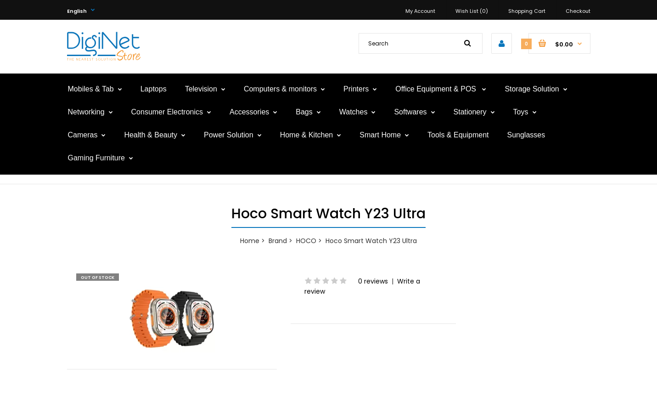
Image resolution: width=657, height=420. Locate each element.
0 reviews (373, 281)
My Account (420, 11)
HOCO (306, 240)
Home (249, 240)
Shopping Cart (526, 11)
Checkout (578, 11)
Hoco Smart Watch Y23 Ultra (371, 240)
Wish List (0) (471, 11)
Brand (278, 240)
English (77, 11)
